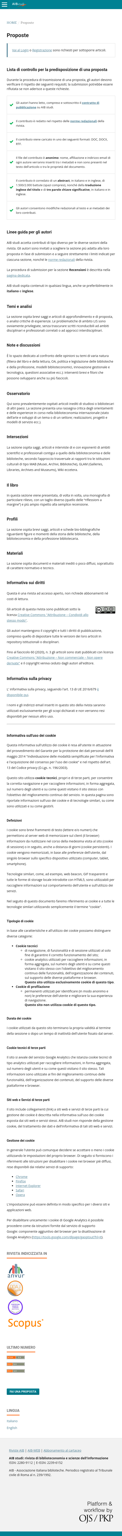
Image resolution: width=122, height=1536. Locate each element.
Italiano (12, 1421)
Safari (20, 1190)
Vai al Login (20, 50)
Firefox (21, 1181)
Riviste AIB (16, 1450)
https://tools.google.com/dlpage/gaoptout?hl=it (67, 1237)
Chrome (21, 1177)
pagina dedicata (18, 275)
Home (12, 23)
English (12, 1428)
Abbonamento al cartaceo (62, 1450)
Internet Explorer (28, 1186)
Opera (20, 1195)
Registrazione (42, 50)
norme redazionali (83, 121)
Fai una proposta (23, 1391)
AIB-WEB (34, 1450)
